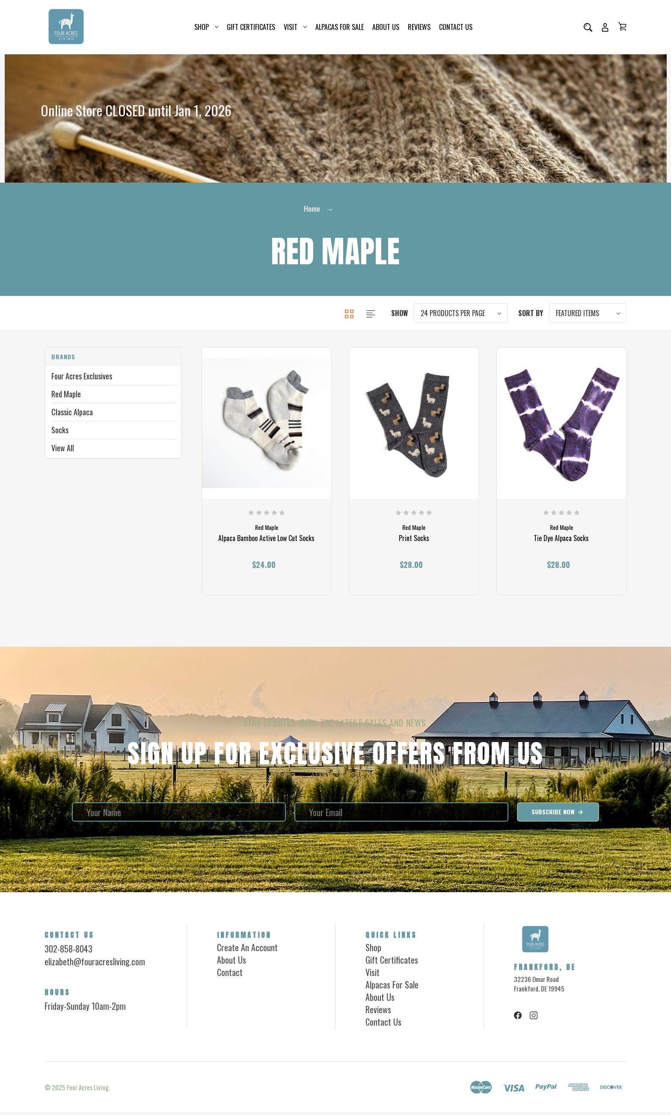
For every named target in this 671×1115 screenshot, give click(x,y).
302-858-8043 (68, 951)
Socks (59, 429)
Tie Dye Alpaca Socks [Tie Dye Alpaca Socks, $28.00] (561, 542)
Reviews (419, 27)
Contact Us (455, 27)
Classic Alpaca (72, 411)
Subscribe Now (557, 814)
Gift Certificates (251, 27)
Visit (295, 27)
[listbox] (461, 312)
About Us (385, 27)
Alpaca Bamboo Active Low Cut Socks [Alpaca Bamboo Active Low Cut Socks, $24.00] (266, 542)
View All (62, 447)
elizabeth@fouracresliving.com (95, 964)
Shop (206, 27)
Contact (230, 975)
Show (399, 313)
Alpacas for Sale (339, 27)
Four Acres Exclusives (81, 376)
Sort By (530, 313)
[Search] (588, 27)
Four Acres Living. (88, 1090)
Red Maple (66, 393)
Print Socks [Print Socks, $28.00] (414, 542)
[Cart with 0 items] (622, 26)
